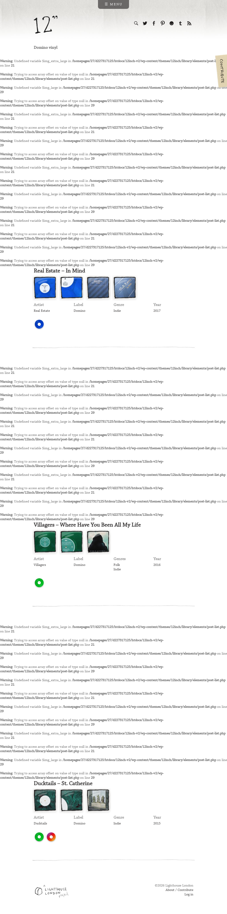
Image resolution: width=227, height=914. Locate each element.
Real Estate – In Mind (59, 271)
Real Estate (42, 311)
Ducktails (40, 823)
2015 (156, 823)
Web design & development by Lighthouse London (53, 892)
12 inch (46, 25)
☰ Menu (114, 4)
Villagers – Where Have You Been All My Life (87, 525)
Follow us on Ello (171, 23)
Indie (117, 311)
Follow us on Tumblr (180, 23)
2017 (156, 311)
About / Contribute (179, 890)
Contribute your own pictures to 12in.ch (221, 71)
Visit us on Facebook (154, 23)
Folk (117, 565)
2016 (156, 565)
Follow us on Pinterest (162, 23)
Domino (79, 311)
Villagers (40, 565)
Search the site (136, 23)
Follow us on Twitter (145, 23)
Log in (188, 894)
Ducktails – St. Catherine (63, 783)
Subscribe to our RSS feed (189, 23)
